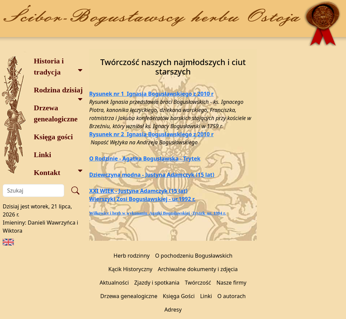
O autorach (231, 296)
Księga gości (53, 137)
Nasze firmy (231, 282)
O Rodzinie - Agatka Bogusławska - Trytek (144, 158)
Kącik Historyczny (130, 269)
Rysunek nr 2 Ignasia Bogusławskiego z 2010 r (151, 134)
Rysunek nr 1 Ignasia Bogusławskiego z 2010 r (151, 93)
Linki (42, 154)
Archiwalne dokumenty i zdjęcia (198, 269)
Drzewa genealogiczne (56, 113)
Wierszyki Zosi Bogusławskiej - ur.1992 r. (142, 199)
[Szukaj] (33, 190)
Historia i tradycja (58, 66)
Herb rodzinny (132, 255)
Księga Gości (179, 296)
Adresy (172, 309)
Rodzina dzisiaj (58, 92)
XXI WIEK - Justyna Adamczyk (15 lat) (138, 191)
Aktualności (114, 282)
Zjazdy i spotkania (156, 282)
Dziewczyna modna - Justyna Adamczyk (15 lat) (151, 174)
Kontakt (58, 172)
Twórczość (198, 282)
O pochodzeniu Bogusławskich (193, 255)
